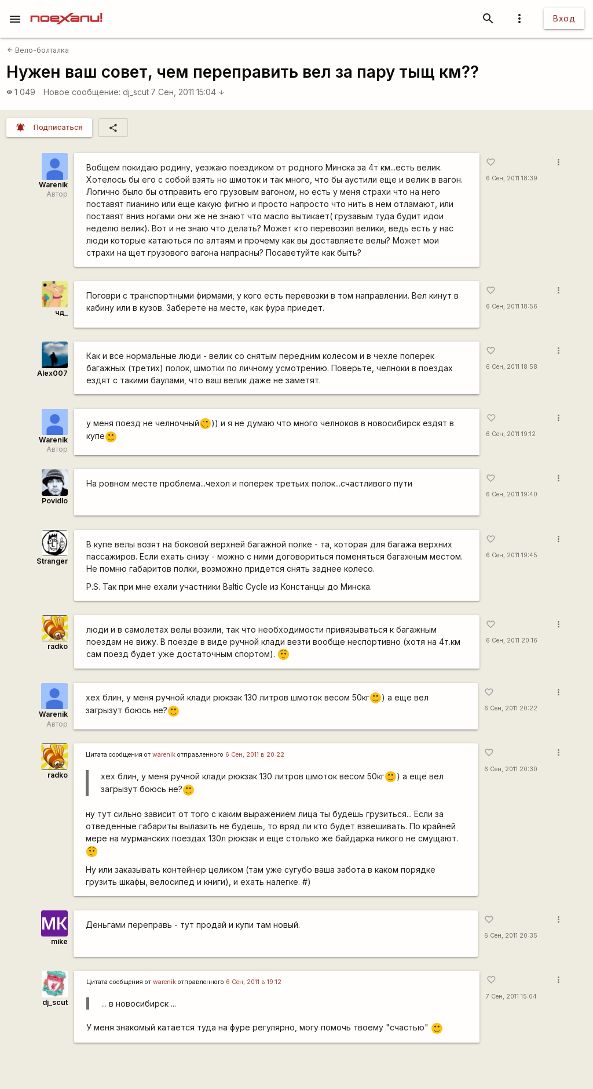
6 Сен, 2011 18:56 (511, 306)
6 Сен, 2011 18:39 (511, 178)
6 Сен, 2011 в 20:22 (254, 754)
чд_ (61, 312)
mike (59, 941)
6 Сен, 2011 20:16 (511, 640)
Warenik (53, 184)
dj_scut (136, 92)
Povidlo (55, 500)
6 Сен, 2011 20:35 (510, 935)
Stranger (52, 561)
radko (57, 646)
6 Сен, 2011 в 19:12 (253, 982)
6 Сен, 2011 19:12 (511, 434)
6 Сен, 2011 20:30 (510, 769)
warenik (163, 754)
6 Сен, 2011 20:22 (510, 708)
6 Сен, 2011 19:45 (511, 555)
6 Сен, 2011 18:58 (511, 367)
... (104, 1003)
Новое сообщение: (81, 92)
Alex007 (52, 373)
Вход (564, 18)
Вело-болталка (37, 50)
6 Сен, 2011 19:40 (511, 494)
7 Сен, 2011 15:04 (188, 92)
